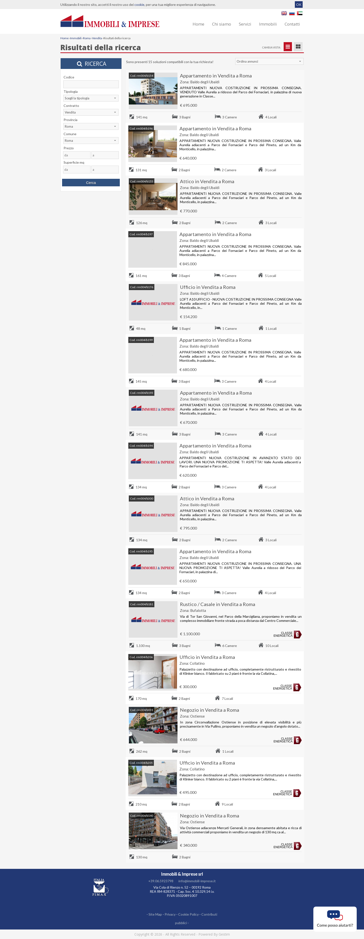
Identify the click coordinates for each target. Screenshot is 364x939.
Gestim (224, 934)
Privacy (170, 914)
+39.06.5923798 (160, 881)
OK (298, 4)
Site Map (155, 914)
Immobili (268, 24)
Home (198, 24)
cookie (139, 4)
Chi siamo (221, 24)
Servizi (245, 24)
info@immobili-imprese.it (197, 881)
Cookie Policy (188, 914)
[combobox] (269, 61)
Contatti (292, 24)
